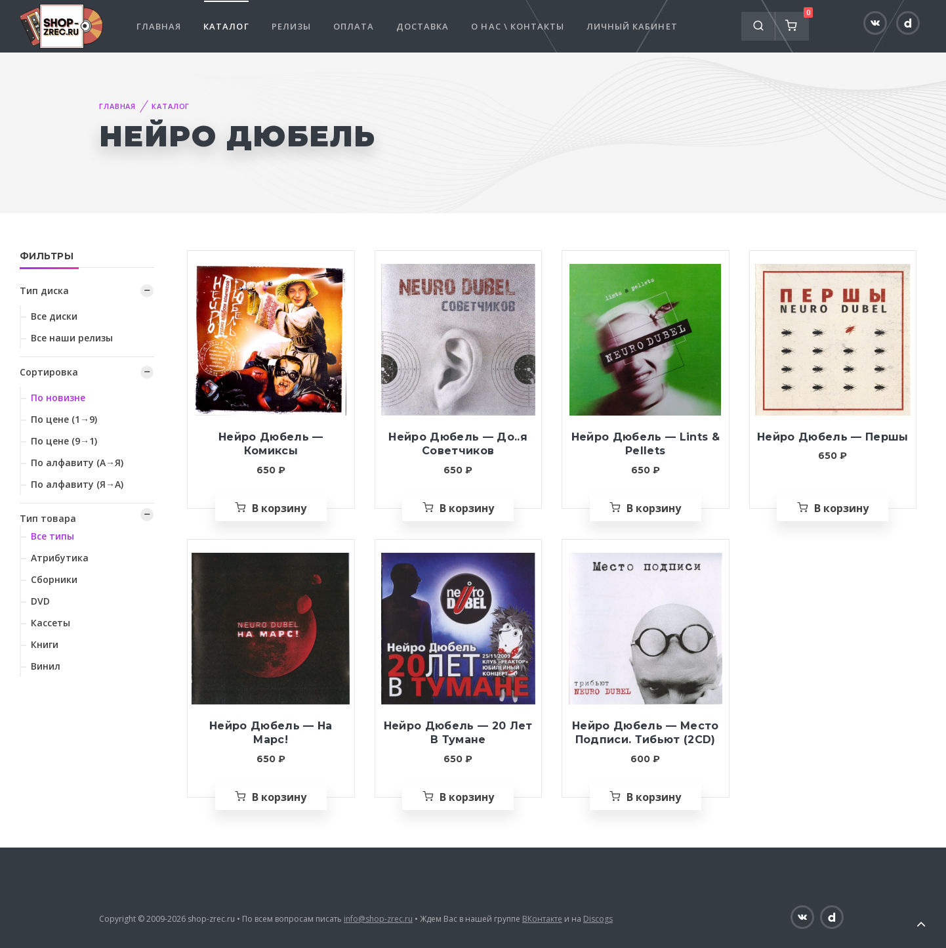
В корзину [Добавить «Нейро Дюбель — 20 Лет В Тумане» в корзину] (467, 797)
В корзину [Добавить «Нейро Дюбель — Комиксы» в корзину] (279, 508)
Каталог (226, 26)
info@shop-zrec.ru (378, 918)
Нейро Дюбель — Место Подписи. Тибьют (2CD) (645, 733)
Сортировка (49, 372)
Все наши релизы (72, 338)
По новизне (58, 397)
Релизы (291, 26)
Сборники (54, 579)
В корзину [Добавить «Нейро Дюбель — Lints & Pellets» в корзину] (654, 508)
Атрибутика (60, 557)
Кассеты (50, 622)
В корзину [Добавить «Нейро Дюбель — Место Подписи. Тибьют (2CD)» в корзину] (654, 797)
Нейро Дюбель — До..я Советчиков (457, 444)
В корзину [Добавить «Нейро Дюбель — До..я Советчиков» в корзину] (467, 508)
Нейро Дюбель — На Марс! (271, 733)
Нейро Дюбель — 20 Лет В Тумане (458, 733)
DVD (40, 601)
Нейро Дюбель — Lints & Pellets (645, 444)
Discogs (598, 918)
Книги (44, 644)
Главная (158, 26)
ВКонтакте (542, 918)
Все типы (52, 536)
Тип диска (44, 290)
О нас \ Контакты (517, 26)
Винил (45, 666)
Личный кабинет (632, 26)
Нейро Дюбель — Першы (833, 437)
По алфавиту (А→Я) (77, 462)
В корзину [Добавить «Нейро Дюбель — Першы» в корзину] (841, 508)
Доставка (422, 26)
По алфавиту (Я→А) (77, 484)
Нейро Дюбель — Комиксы (270, 444)
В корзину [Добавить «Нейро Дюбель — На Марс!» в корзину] (279, 797)
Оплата (353, 26)
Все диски (54, 316)
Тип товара (48, 518)
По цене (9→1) (64, 441)
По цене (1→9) (64, 419)
